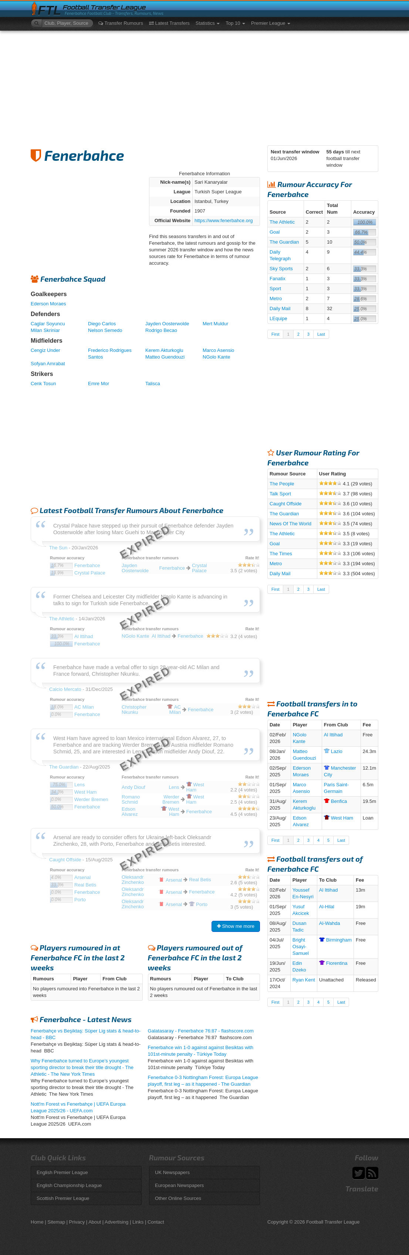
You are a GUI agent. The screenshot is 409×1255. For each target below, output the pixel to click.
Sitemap (56, 1222)
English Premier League (62, 1172)
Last (321, 334)
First (275, 334)
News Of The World (290, 523)
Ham (338, 818)
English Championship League (69, 1185)
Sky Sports (281, 268)
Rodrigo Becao (161, 330)
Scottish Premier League (63, 1198)
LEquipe (278, 318)
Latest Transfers (169, 23)
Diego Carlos (102, 323)
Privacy (77, 1222)
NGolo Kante (216, 357)
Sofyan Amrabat (48, 363)
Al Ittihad (333, 734)
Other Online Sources (178, 1198)
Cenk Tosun (43, 383)
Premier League (270, 23)
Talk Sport (280, 493)
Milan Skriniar (45, 330)
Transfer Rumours (120, 23)
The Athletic (282, 222)
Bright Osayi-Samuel (301, 946)
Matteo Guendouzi (165, 357)
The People (282, 483)
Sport (275, 288)
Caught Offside (285, 503)
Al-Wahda (329, 923)
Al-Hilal (326, 906)
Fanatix (277, 278)
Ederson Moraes (48, 303)
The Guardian (284, 242)
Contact (156, 1222)
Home (37, 1222)
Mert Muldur (215, 323)
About (94, 1222)
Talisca (152, 383)
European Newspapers (179, 1185)
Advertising (116, 1222)
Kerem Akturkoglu (164, 350)
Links (137, 1222)
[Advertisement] (204, 86)
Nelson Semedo (105, 330)
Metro (276, 298)
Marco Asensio (218, 350)
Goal (275, 232)
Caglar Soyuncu (48, 323)
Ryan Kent (304, 980)
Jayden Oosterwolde (167, 323)
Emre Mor (98, 383)
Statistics (208, 23)
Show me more (235, 926)
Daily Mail (280, 308)
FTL (49, 10)
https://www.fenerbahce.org (224, 220)
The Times (281, 553)
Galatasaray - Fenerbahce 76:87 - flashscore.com (201, 1031)
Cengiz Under (45, 350)
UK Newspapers (172, 1172)
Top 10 (235, 23)
